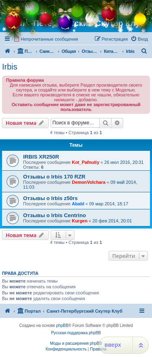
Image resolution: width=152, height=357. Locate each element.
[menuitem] (45, 39)
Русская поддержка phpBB (76, 333)
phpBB (62, 325)
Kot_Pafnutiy (85, 162)
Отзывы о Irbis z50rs (50, 198)
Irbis (9, 66)
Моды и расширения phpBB (76, 343)
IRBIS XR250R (41, 157)
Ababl (78, 203)
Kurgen (80, 220)
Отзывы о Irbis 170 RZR (54, 177)
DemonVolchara (88, 182)
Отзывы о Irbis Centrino (54, 215)
